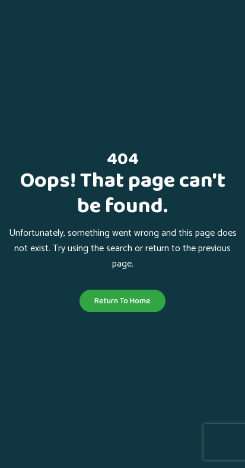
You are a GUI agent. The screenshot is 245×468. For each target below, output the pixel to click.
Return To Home (122, 300)
